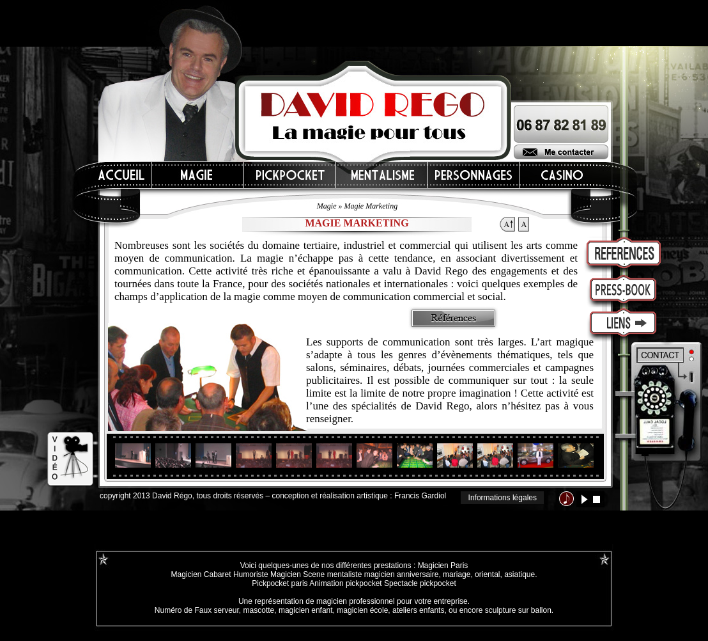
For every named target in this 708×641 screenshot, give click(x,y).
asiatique (519, 574)
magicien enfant (306, 610)
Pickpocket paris (279, 583)
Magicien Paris (443, 565)
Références (453, 317)
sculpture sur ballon (518, 610)
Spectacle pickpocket (420, 583)
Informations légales (502, 497)
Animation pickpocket (345, 583)
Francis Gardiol (420, 495)
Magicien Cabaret (201, 574)
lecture (584, 499)
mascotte (259, 610)
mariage (456, 574)
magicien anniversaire (401, 574)
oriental (487, 574)
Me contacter (561, 152)
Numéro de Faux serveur (197, 610)
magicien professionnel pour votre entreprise (392, 601)
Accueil (122, 175)
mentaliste (343, 574)
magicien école (362, 610)
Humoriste (250, 574)
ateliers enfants (418, 610)
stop (596, 499)
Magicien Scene (297, 574)
